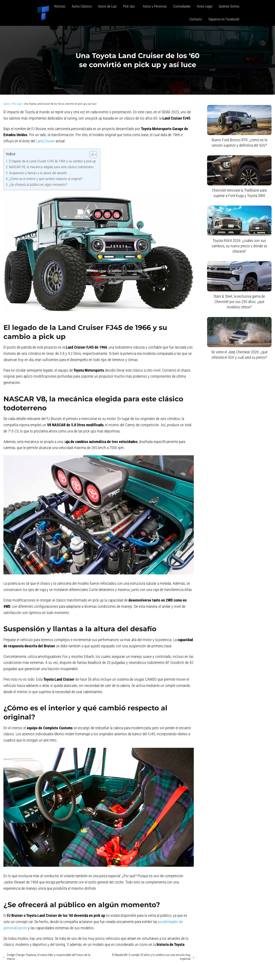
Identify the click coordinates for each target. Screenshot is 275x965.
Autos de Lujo (107, 6)
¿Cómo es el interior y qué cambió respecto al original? (45, 179)
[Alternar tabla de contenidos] (91, 154)
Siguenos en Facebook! (223, 19)
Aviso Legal (204, 6)
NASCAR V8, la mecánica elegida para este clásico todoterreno (51, 167)
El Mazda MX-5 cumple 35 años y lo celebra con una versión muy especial (151, 957)
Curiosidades (182, 6)
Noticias (59, 6)
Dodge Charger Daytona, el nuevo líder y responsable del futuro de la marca (48, 957)
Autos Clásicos (82, 6)
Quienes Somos (229, 6)
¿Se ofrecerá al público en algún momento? (38, 185)
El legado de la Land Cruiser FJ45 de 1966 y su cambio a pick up (52, 161)
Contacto (195, 19)
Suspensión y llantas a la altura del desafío (38, 173)
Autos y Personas (155, 6)
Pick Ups (129, 6)
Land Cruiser (45, 141)
